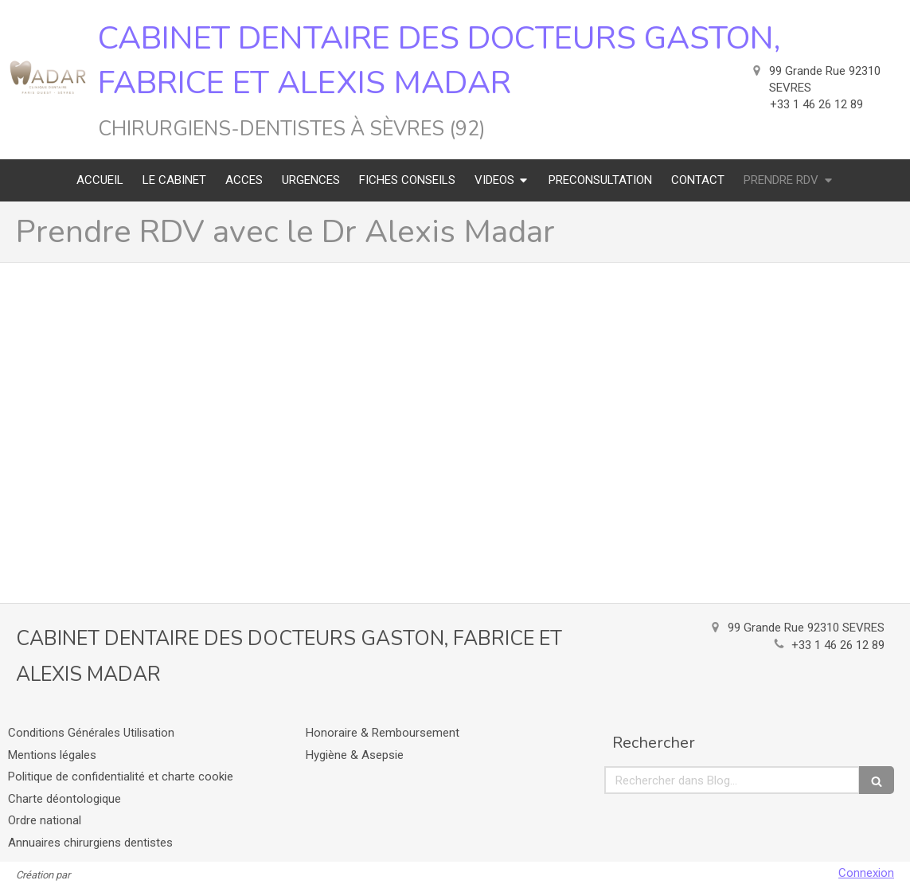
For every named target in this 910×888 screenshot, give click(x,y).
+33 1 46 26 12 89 (838, 645)
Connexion (866, 873)
